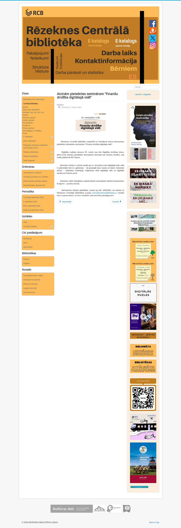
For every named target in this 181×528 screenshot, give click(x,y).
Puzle (25, 133)
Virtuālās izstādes (30, 226)
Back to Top (154, 522)
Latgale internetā (29, 288)
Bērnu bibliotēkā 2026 (31, 206)
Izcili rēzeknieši (29, 292)
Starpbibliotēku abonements (34, 185)
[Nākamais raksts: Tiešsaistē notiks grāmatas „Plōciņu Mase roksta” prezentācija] (117, 201)
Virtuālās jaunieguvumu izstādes (36, 177)
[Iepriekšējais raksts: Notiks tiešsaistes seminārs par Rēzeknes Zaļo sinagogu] (65, 201)
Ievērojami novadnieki (31, 280)
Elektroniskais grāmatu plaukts (35, 181)
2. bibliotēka (28, 137)
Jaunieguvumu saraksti (32, 173)
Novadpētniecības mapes (33, 276)
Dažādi (25, 115)
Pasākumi (26, 125)
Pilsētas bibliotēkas (30, 156)
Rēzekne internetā (30, 284)
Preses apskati (28, 128)
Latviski (138, 94)
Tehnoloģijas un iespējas (32, 131)
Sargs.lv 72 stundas (139, 487)
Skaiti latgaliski (29, 161)
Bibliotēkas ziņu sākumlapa (34, 99)
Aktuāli (25, 107)
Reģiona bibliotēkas (31, 152)
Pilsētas (26, 259)
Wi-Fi (25, 243)
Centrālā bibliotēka (30, 104)
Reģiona (26, 263)
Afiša (25, 222)
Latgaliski (147, 94)
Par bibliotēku (28, 123)
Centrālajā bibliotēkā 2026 (33, 197)
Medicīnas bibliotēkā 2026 (33, 210)
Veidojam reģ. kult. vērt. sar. (33, 112)
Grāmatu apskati (29, 118)
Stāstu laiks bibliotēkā (31, 110)
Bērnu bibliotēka (29, 141)
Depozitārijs (28, 247)
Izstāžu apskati (28, 120)
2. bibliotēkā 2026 (30, 202)
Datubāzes (27, 239)
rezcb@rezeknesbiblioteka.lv (104, 193)
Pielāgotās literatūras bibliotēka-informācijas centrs (35, 146)
